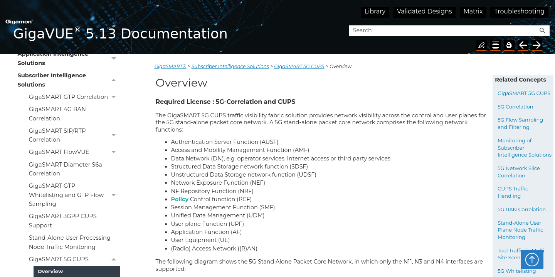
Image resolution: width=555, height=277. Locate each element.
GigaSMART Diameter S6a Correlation (65, 169)
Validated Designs (424, 11)
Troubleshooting (519, 11)
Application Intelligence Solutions (68, 59)
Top (532, 259)
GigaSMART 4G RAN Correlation (57, 114)
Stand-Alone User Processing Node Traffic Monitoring (70, 242)
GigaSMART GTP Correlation (74, 97)
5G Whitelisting (517, 271)
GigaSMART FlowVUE (74, 152)
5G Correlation (515, 106)
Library (375, 11)
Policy (180, 199)
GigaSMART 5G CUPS (74, 259)
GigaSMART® (171, 66)
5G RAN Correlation (522, 209)
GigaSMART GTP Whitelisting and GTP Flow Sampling (74, 195)
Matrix (473, 11)
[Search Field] (449, 31)
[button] (543, 31)
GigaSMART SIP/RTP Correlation (74, 135)
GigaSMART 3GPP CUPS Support (63, 221)
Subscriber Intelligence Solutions (68, 80)
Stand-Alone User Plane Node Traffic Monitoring (520, 230)
